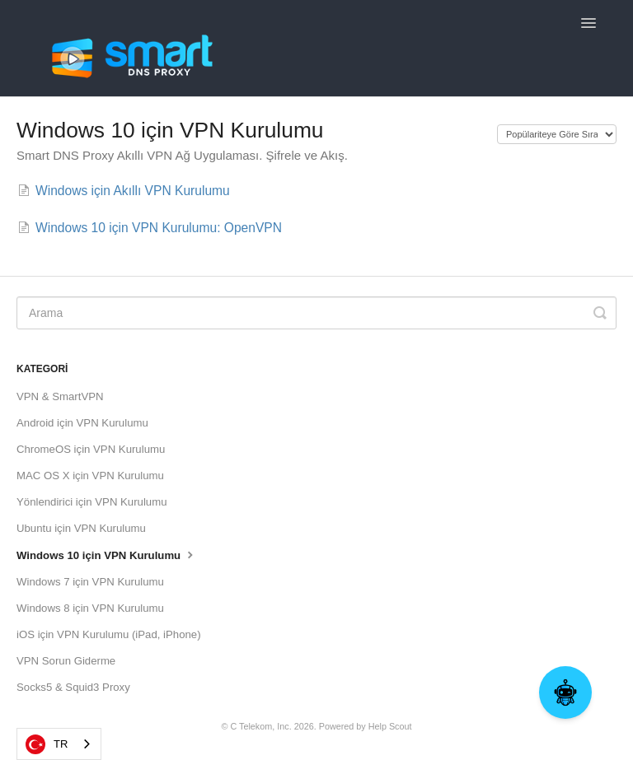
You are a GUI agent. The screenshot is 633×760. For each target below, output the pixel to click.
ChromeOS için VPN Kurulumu (90, 449)
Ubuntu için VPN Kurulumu (81, 528)
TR (47, 744)
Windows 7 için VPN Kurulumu (90, 582)
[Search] (316, 312)
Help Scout (390, 726)
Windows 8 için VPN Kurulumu (90, 608)
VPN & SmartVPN (60, 396)
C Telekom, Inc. (260, 726)
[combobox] (58, 744)
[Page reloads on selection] (557, 134)
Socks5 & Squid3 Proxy (73, 687)
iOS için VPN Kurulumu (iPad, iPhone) (108, 634)
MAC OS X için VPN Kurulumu (90, 475)
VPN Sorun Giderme (65, 661)
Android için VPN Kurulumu (82, 423)
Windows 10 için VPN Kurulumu (106, 554)
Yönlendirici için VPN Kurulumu (91, 502)
